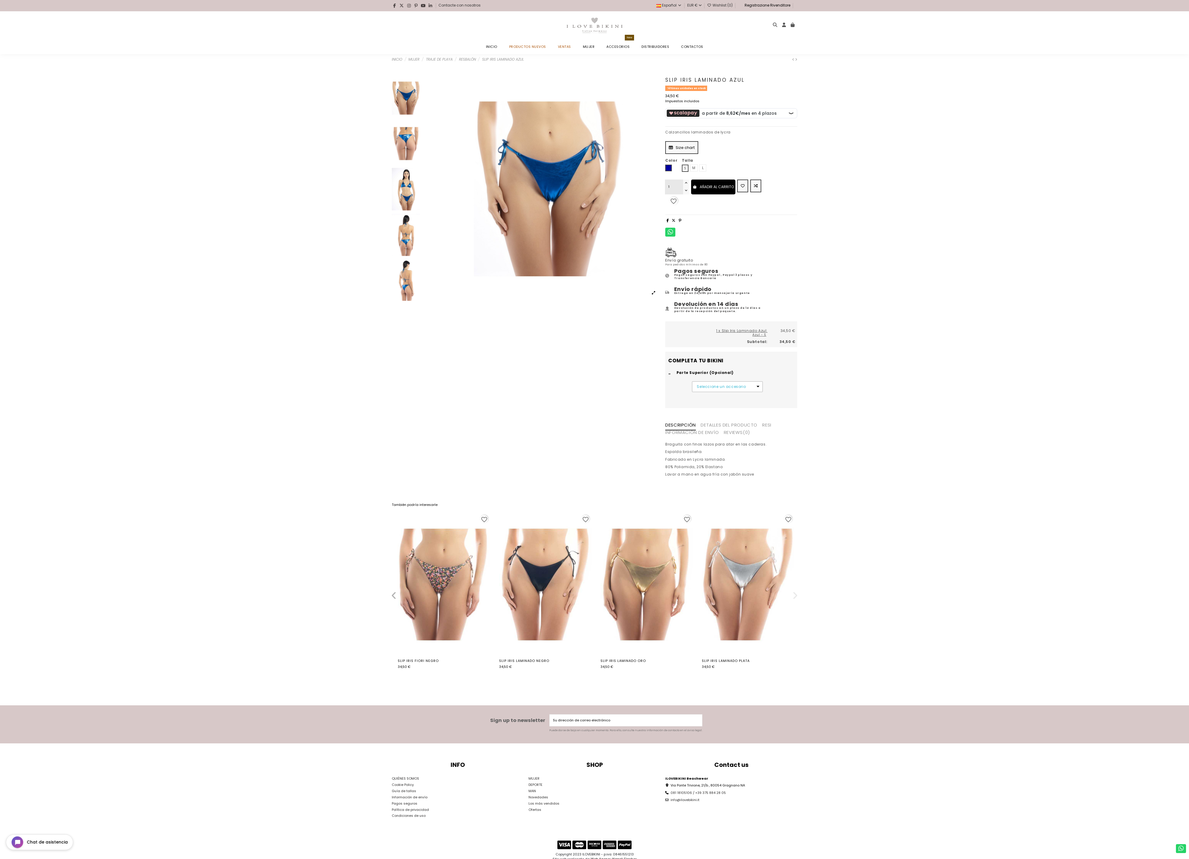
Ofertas (535, 809)
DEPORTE (535, 784)
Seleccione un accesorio (721, 387)
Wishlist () (720, 5)
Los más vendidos (544, 803)
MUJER (534, 778)
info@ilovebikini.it (685, 799)
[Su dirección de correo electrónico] (621, 720)
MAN (532, 791)
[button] (394, 595)
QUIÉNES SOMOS (405, 778)
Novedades (538, 797)
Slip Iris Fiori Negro (418, 660)
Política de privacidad (410, 809)
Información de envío (409, 797)
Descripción (680, 425)
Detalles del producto (729, 425)
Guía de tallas (404, 791)
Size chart (682, 147)
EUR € (694, 5)
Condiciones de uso (409, 815)
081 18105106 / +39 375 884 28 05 (698, 792)
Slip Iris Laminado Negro (524, 660)
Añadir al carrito (713, 186)
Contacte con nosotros (459, 5)
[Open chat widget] (39, 842)
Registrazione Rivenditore (767, 5)
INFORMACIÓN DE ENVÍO (692, 432)
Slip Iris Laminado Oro (623, 660)
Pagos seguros (404, 803)
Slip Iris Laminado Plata (726, 660)
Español (669, 5)
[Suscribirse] (697, 720)
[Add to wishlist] (742, 186)
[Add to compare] (755, 186)
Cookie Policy (403, 784)
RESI (766, 425)
